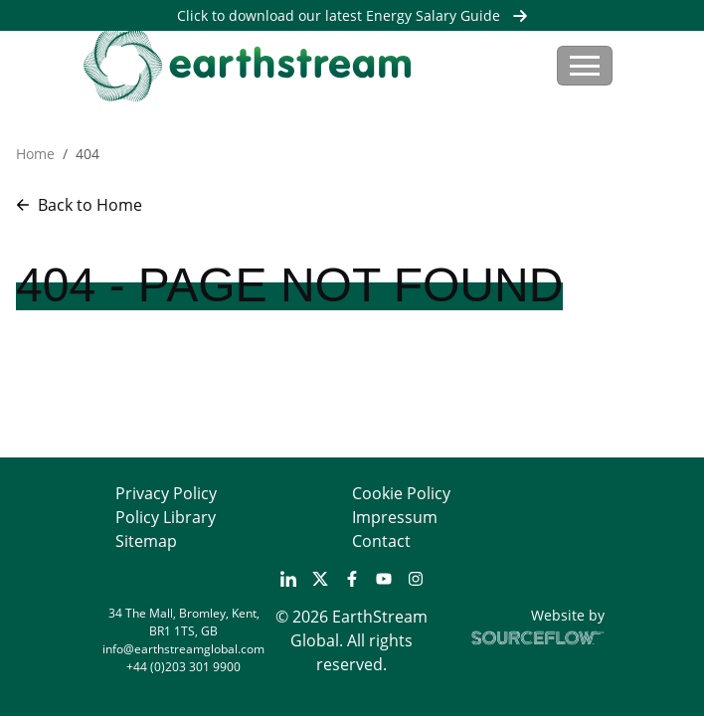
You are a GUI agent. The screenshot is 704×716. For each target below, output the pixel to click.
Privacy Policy (166, 493)
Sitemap (146, 541)
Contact (381, 541)
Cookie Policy (401, 493)
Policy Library (165, 517)
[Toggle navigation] (585, 66)
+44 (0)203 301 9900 (183, 666)
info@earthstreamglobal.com (183, 648)
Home (35, 153)
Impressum (395, 517)
